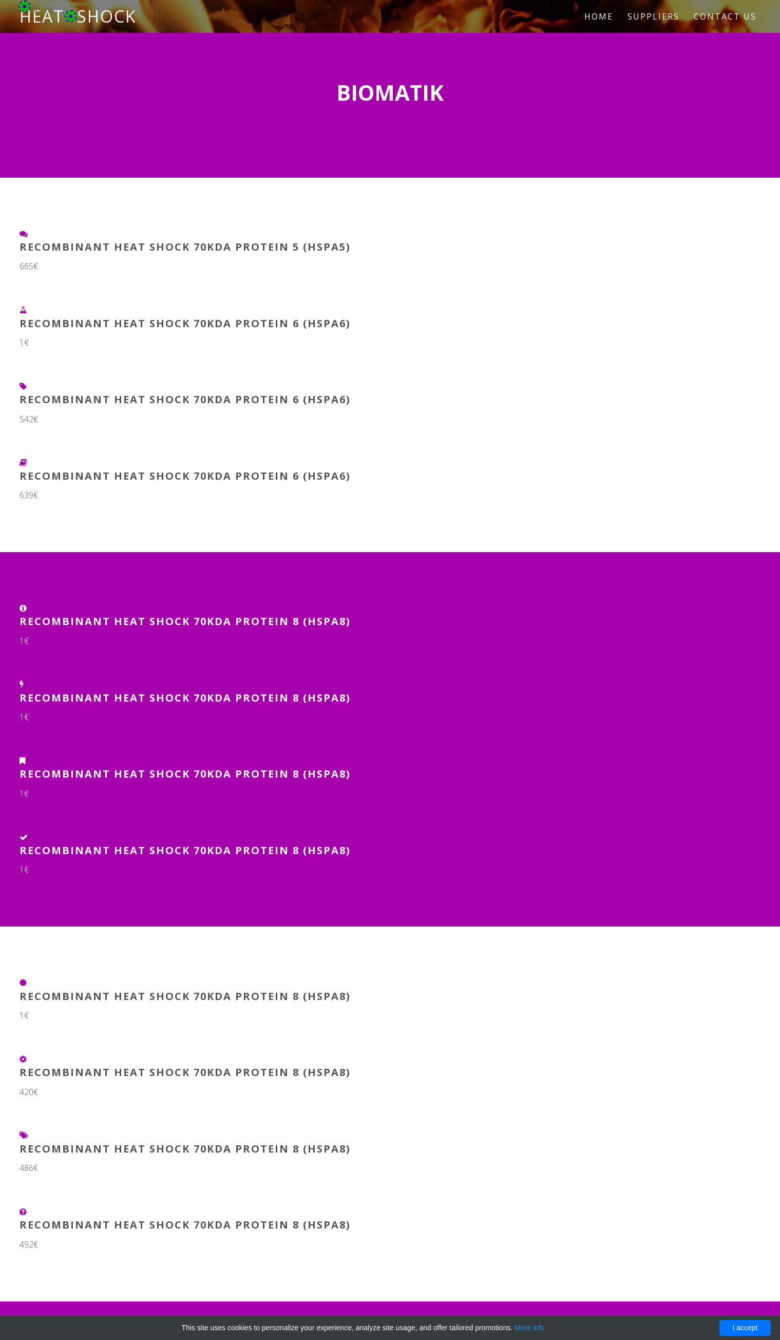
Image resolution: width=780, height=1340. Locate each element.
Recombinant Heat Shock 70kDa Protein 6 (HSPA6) (185, 323)
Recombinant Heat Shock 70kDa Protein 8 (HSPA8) (185, 621)
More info (529, 1328)
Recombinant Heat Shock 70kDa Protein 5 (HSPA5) (185, 247)
